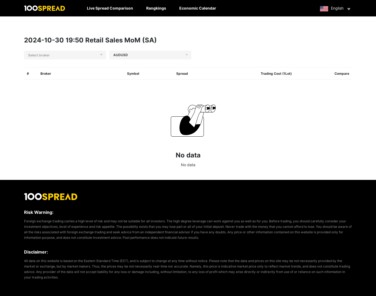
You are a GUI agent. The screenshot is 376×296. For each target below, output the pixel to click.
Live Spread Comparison (110, 8)
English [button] (336, 8)
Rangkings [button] (156, 8)
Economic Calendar (197, 8)
